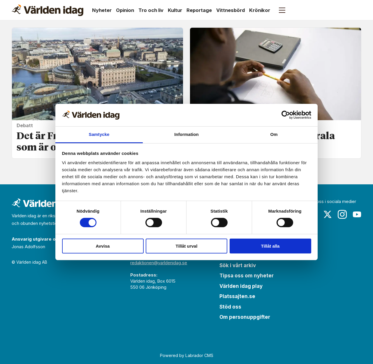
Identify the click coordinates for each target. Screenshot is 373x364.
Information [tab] (186, 134)
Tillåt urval (187, 246)
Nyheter (102, 10)
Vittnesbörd (230, 10)
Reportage (199, 10)
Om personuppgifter (244, 317)
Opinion (125, 10)
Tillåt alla (270, 246)
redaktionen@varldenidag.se (158, 262)
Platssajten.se (237, 296)
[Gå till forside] (47, 10)
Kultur (175, 10)
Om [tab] (273, 134)
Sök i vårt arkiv (237, 265)
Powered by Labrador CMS (186, 355)
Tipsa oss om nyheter (246, 276)
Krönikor (259, 10)
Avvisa (103, 246)
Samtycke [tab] (99, 134)
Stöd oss (230, 307)
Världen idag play (241, 286)
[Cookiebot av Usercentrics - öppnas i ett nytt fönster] (285, 115)
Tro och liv (150, 10)
